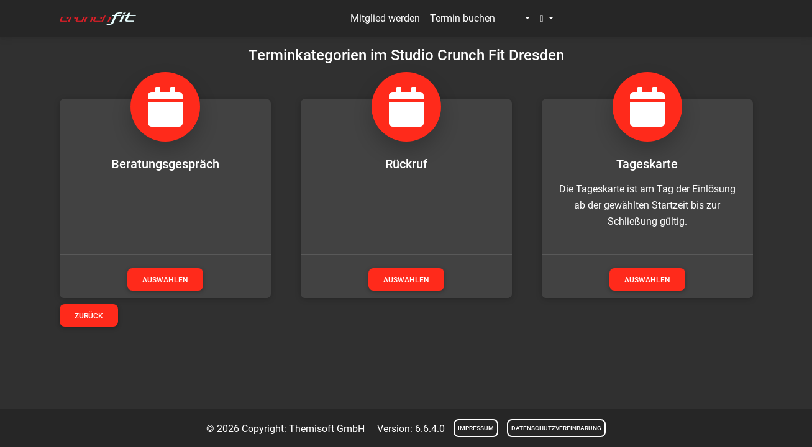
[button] (517, 19)
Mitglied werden (385, 18)
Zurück (89, 316)
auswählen (165, 280)
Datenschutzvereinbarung (556, 428)
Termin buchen (462, 18)
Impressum (476, 428)
